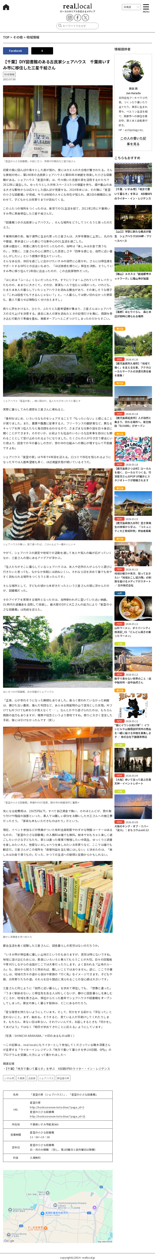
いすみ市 (9, 1078)
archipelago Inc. (134, 130)
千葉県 (21, 1078)
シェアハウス (46, 1078)
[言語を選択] (131, 7)
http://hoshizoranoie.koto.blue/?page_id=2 (57, 1107)
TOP (6, 37)
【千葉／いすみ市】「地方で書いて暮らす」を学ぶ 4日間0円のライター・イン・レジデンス (133, 193)
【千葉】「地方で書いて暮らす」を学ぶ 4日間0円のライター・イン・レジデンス (58, 1069)
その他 (18, 37)
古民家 (32, 1078)
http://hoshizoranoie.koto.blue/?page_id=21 (57, 1116)
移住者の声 (63, 1078)
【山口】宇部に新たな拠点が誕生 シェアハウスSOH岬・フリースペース (133, 236)
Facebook (15, 51)
